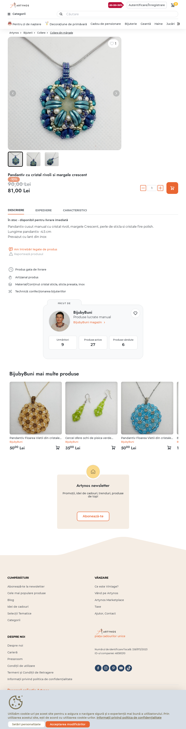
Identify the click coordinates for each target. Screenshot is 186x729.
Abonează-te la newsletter (26, 586)
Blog (10, 600)
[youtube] (121, 668)
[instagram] (105, 668)
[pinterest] (113, 668)
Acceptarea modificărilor (67, 724)
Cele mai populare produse (26, 593)
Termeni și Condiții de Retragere (30, 672)
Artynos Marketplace (109, 600)
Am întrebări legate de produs (32, 249)
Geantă (145, 24)
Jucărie (171, 24)
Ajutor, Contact (105, 613)
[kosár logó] (173, 5)
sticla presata (68, 284)
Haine (159, 24)
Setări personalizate (26, 724)
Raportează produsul (25, 254)
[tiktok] (128, 668)
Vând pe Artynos (106, 593)
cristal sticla (49, 284)
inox (82, 284)
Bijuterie (131, 24)
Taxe (98, 607)
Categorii (13, 620)
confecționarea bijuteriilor (47, 291)
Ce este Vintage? (107, 586)
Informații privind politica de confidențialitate (39, 679)
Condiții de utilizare (21, 666)
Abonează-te (93, 516)
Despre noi (15, 646)
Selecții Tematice (19, 613)
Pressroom (15, 659)
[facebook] (98, 668)
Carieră (12, 652)
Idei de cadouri (18, 607)
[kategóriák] (17, 14)
